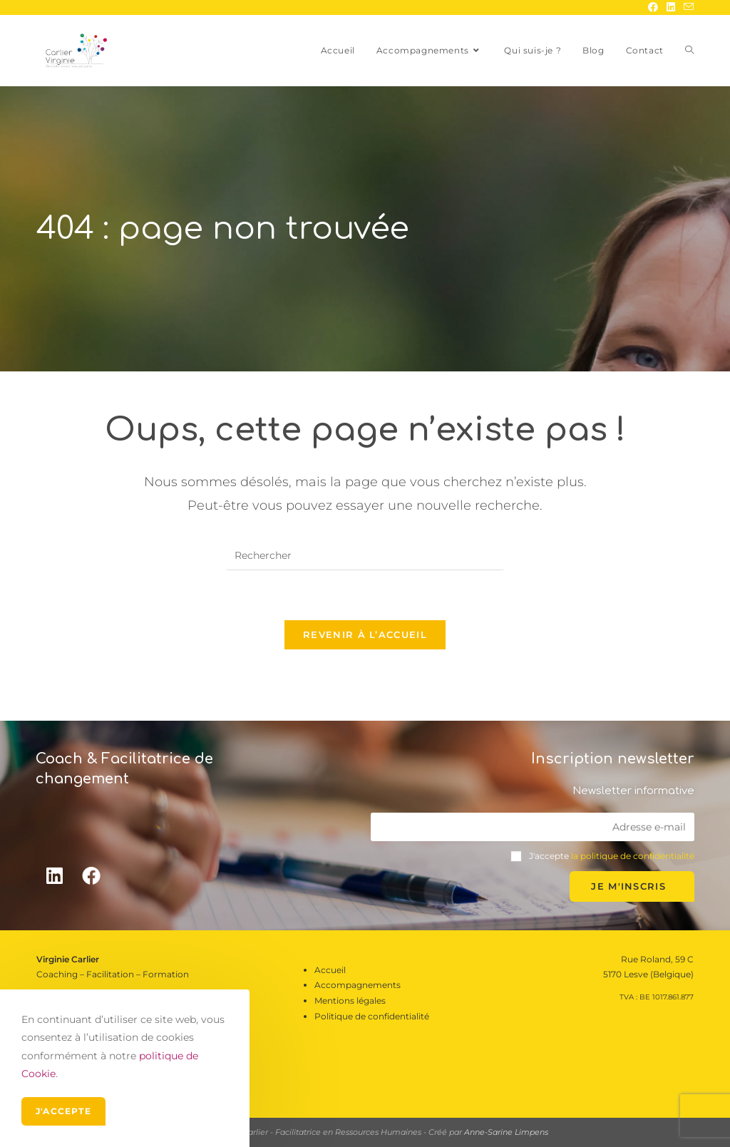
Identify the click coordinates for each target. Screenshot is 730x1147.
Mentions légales (350, 1000)
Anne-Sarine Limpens (506, 1132)
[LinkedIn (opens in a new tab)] (670, 7)
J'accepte (63, 1111)
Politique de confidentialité (371, 1016)
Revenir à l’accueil (365, 634)
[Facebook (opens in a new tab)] (653, 7)
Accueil (330, 970)
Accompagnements (357, 984)
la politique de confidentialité (632, 855)
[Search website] (689, 50)
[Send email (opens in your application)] (686, 7)
